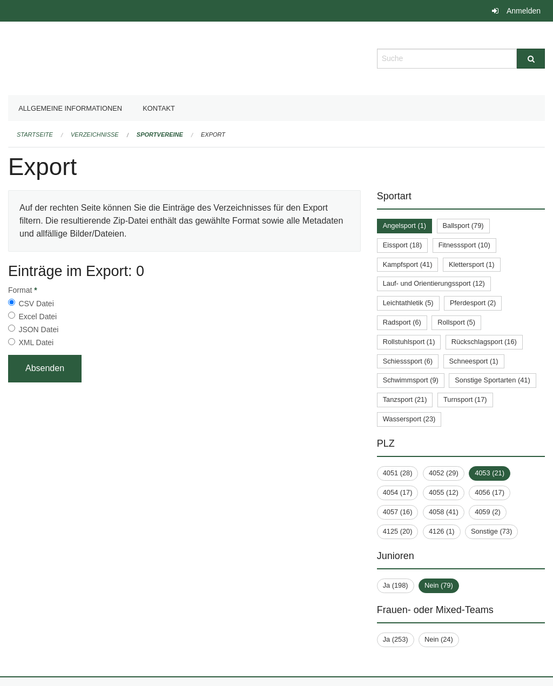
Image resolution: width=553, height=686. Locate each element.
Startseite (35, 134)
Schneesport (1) (473, 361)
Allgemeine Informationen (70, 108)
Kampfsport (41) (408, 264)
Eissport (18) (402, 245)
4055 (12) (443, 492)
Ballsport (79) (463, 225)
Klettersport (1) (472, 264)
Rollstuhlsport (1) (409, 342)
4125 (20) (398, 531)
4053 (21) (489, 473)
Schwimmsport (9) (411, 380)
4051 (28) (398, 473)
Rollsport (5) (456, 322)
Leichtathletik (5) (408, 303)
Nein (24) (438, 639)
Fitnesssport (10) (464, 245)
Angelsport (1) (404, 225)
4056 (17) (489, 492)
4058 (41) (443, 512)
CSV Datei (35, 303)
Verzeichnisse (95, 134)
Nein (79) (438, 585)
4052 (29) (443, 473)
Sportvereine (160, 134)
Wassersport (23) (409, 419)
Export (213, 134)
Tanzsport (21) (405, 399)
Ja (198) (395, 585)
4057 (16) (398, 512)
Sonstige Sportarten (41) (492, 380)
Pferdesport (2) (473, 303)
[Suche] (531, 59)
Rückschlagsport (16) (484, 342)
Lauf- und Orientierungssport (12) (434, 283)
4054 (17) (398, 492)
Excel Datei (37, 316)
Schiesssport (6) (408, 361)
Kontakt (159, 108)
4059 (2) (488, 512)
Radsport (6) (402, 322)
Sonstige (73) (491, 531)
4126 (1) (442, 531)
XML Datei (35, 342)
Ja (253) (395, 639)
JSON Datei (38, 329)
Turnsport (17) (465, 399)
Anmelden (524, 10)
